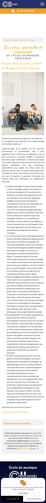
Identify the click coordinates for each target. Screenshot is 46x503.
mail (37, 448)
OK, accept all (12, 499)
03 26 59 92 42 (25, 11)
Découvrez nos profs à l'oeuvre (15, 412)
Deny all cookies (34, 499)
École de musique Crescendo (15, 40)
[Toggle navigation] (42, 4)
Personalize (23, 493)
